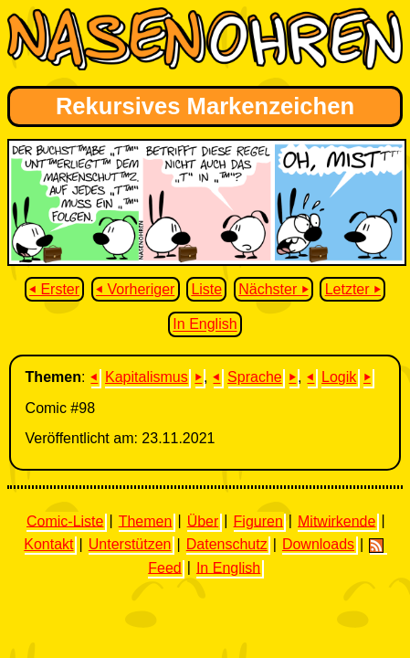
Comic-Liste (64, 520)
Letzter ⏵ (353, 289)
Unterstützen (130, 544)
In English (205, 325)
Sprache (254, 377)
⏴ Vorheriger (135, 289)
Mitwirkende (336, 520)
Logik (338, 377)
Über (203, 520)
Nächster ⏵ (273, 289)
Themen (146, 520)
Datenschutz (227, 544)
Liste (206, 289)
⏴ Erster (54, 289)
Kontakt (48, 544)
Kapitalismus (146, 377)
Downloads (318, 544)
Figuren (258, 520)
